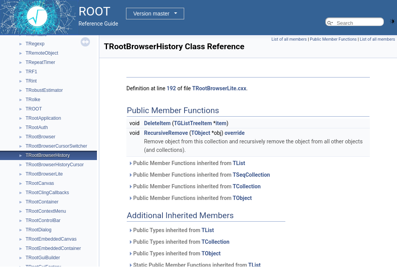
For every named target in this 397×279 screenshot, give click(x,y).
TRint (31, 81)
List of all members (289, 39)
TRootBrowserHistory (48, 155)
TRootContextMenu (46, 211)
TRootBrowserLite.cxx (219, 88)
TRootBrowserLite (44, 174)
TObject (200, 133)
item (221, 123)
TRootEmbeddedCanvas (51, 239)
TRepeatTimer (40, 62)
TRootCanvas (40, 183)
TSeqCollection (251, 175)
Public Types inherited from (171, 230)
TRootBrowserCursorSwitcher (56, 146)
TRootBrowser (40, 137)
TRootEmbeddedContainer (53, 248)
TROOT (34, 109)
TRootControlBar (43, 220)
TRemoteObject (42, 53)
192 (171, 88)
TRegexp (35, 43)
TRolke (33, 99)
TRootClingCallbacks (47, 192)
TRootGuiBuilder (43, 257)
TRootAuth (37, 127)
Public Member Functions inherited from (186, 163)
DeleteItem (157, 123)
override (234, 133)
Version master (151, 13)
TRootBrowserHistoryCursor (55, 164)
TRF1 (31, 71)
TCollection (247, 186)
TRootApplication (43, 118)
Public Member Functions (333, 39)
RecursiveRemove (166, 133)
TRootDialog (39, 229)
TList (239, 163)
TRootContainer (42, 202)
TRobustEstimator (44, 90)
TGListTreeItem (193, 123)
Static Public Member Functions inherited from (194, 265)
